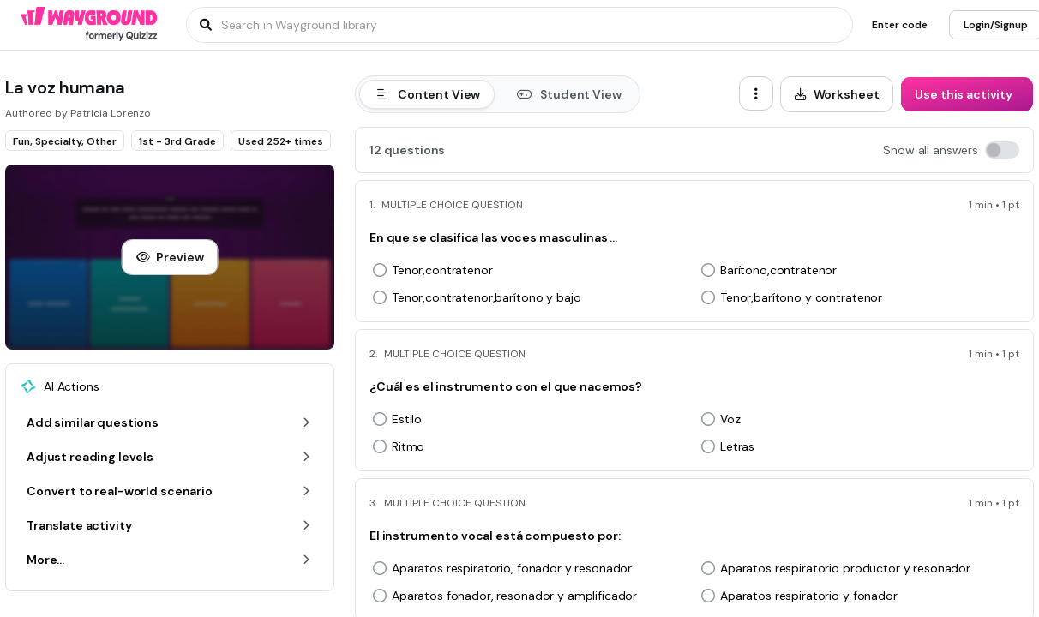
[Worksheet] (837, 94)
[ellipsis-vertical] (756, 93)
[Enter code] (899, 24)
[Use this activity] (967, 94)
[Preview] (170, 257)
